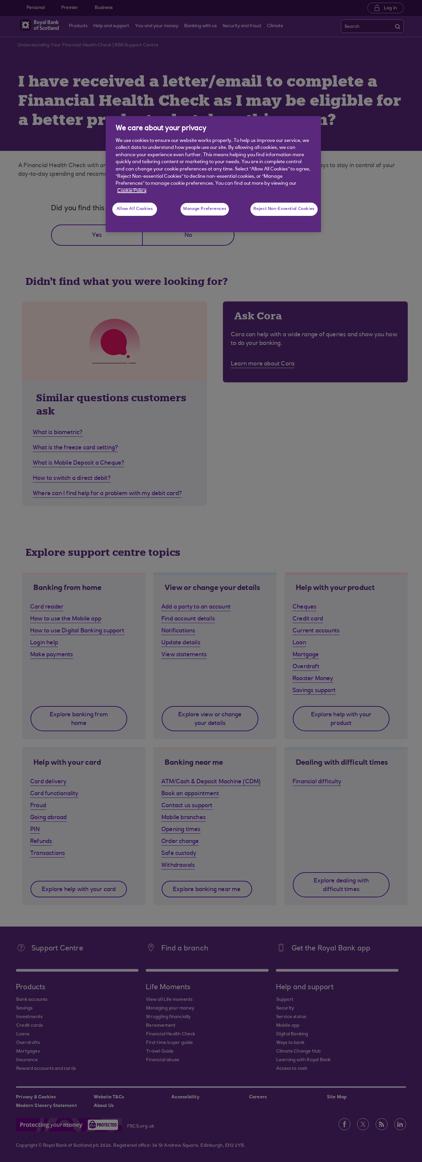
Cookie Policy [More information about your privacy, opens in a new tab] (131, 190)
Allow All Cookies (135, 209)
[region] (213, 174)
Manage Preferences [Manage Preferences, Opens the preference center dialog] (204, 209)
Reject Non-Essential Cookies (284, 209)
